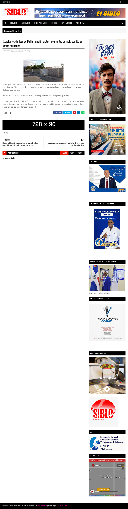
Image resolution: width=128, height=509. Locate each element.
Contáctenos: (6, 2)
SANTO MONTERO (62, 505)
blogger (64, 153)
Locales (13, 23)
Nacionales (25, 23)
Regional (30, 51)
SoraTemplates (42, 505)
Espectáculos (66, 23)
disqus (72, 153)
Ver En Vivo (80, 23)
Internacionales (40, 23)
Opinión (54, 23)
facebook (80, 153)
